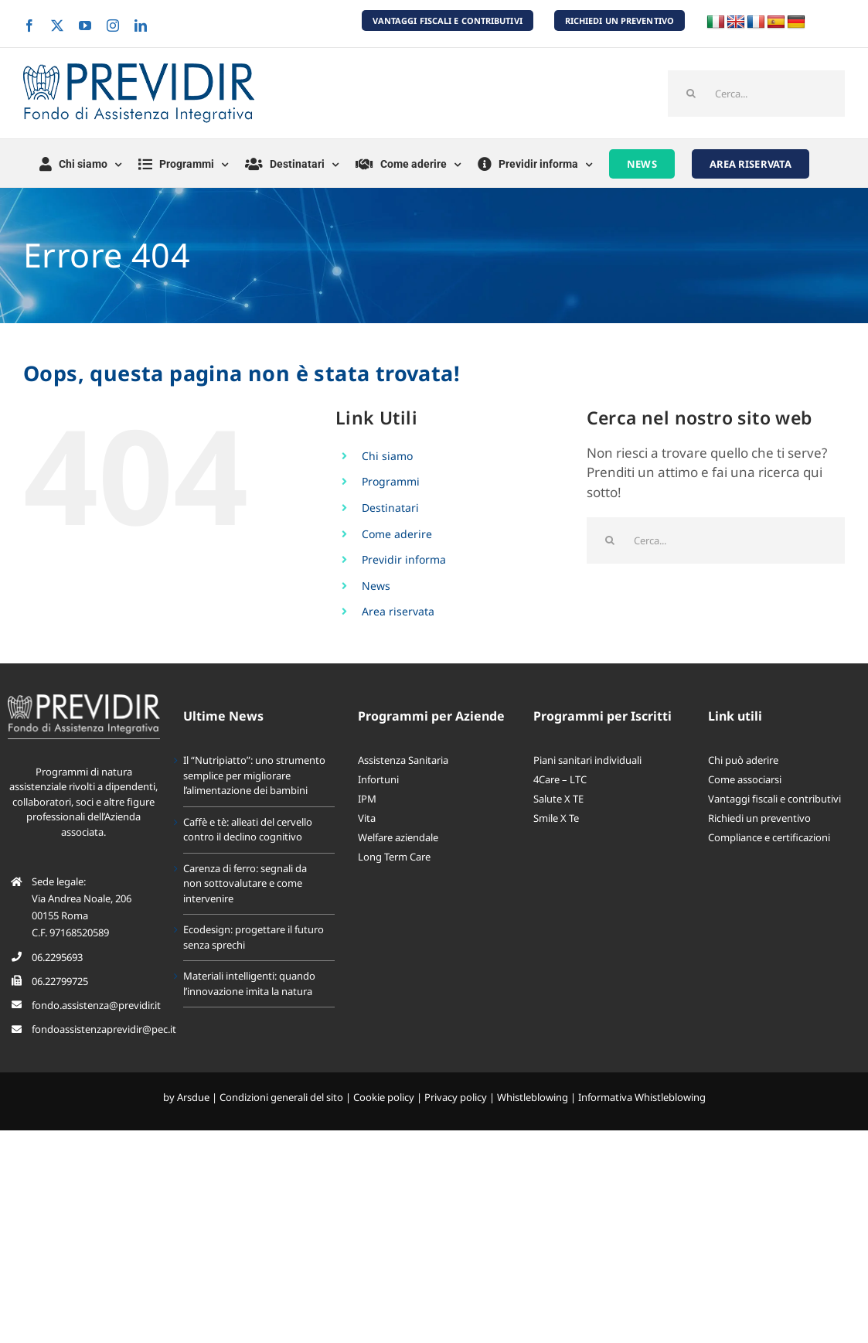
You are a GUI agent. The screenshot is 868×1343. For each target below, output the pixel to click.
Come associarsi (744, 779)
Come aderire (397, 534)
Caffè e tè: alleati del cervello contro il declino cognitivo (247, 829)
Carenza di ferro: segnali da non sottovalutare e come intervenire (245, 883)
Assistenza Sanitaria (403, 760)
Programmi (391, 481)
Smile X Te (556, 818)
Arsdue (193, 1097)
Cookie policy (383, 1097)
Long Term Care (394, 857)
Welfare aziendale (398, 837)
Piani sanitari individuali (587, 760)
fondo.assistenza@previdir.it (96, 1005)
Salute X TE (558, 799)
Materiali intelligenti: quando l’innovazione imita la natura (249, 983)
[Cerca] (691, 93)
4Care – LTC (560, 779)
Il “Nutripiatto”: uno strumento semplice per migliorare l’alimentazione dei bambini (254, 775)
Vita (367, 818)
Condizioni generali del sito (281, 1097)
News (376, 585)
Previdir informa (404, 559)
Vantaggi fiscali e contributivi (774, 799)
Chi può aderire (743, 760)
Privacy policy (455, 1097)
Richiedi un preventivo (759, 818)
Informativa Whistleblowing (642, 1097)
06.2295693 (57, 957)
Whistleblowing (532, 1097)
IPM (367, 799)
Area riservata (398, 611)
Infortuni (378, 779)
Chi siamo (387, 455)
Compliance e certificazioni (769, 837)
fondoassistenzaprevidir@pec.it (104, 1029)
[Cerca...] (756, 93)
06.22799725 (60, 981)
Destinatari (390, 507)
